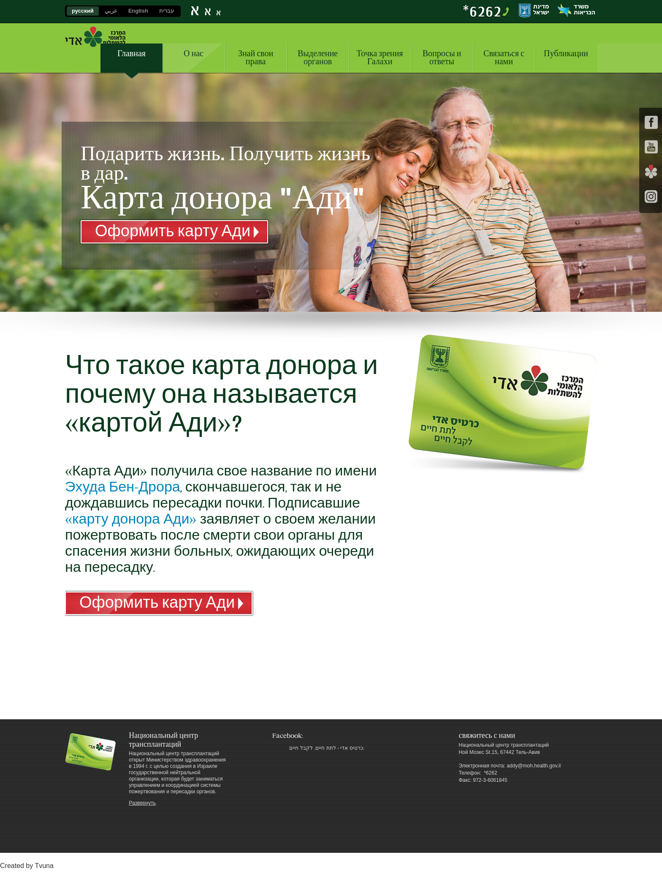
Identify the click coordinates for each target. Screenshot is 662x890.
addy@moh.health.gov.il (534, 766)
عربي (111, 11)
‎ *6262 (490, 773)
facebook (651, 122)
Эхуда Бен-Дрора (122, 487)
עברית (166, 11)
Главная (131, 53)
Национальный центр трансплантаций (95, 37)
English (138, 11)
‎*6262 (482, 11)
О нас (193, 53)
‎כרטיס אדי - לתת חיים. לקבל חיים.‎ (326, 748)
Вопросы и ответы (442, 57)
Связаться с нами (503, 57)
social (651, 171)
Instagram (651, 196)
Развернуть (142, 803)
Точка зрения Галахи (380, 57)
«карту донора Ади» (130, 519)
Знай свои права (255, 57)
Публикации (566, 53)
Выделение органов (318, 57)
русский (83, 11)
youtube (651, 146)
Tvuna (44, 865)
